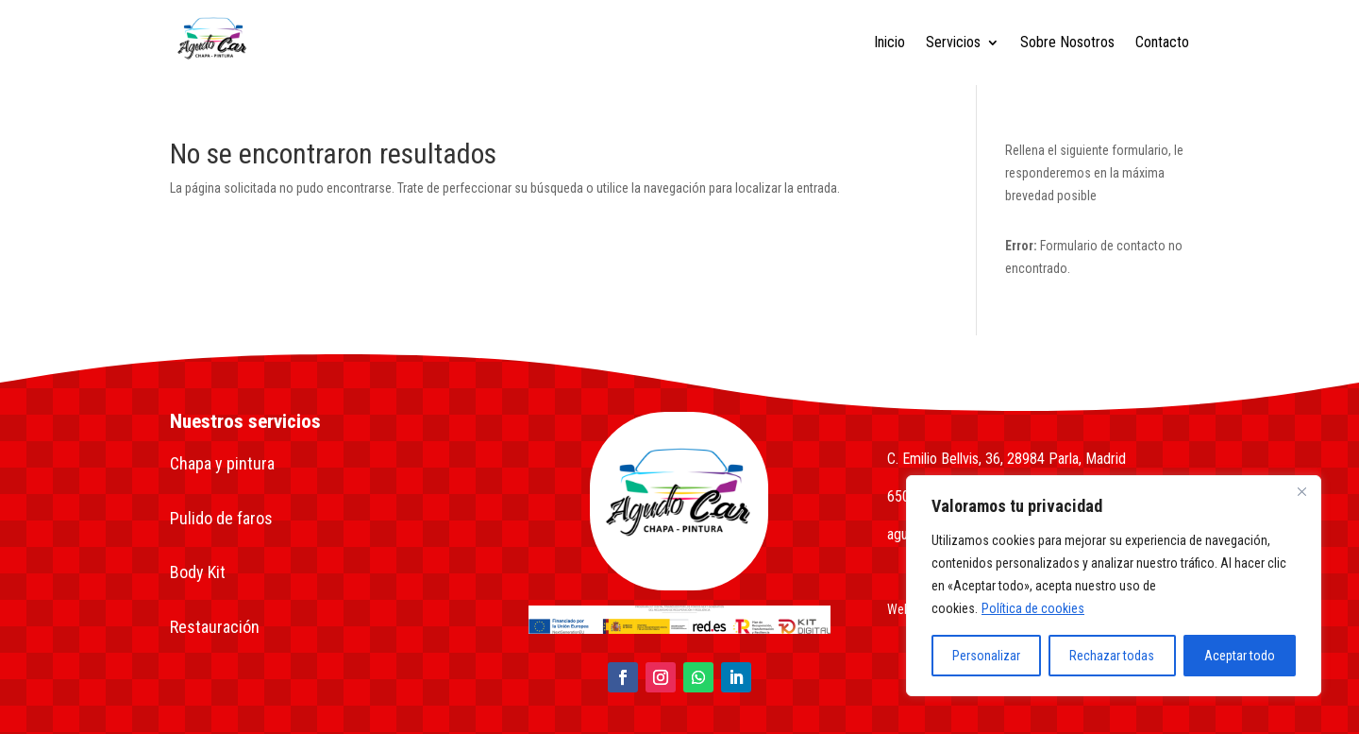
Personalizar (986, 655)
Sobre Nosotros (1067, 42)
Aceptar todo (1239, 655)
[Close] (1301, 491)
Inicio (889, 42)
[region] (1113, 585)
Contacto (1162, 42)
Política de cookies (1033, 608)
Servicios (953, 42)
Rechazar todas (1111, 655)
